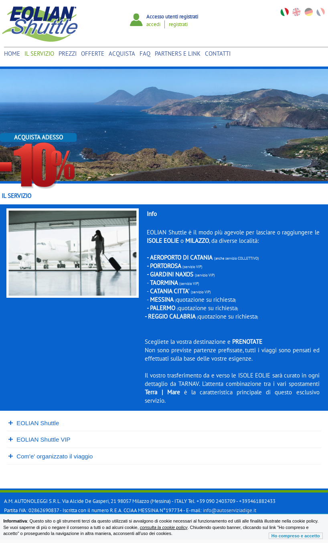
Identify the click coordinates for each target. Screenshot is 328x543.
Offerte (92, 53)
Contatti (218, 53)
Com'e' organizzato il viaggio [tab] (51, 456)
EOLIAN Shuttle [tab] (34, 423)
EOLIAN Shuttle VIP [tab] (40, 439)
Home (12, 53)
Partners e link (177, 53)
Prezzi (68, 53)
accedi (153, 24)
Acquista (122, 53)
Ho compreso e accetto (295, 535)
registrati (178, 24)
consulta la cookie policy (164, 527)
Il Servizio (39, 53)
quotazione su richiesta (205, 299)
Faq (145, 53)
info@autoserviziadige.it (229, 510)
